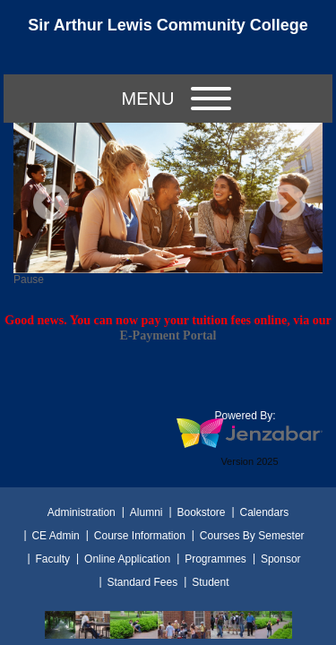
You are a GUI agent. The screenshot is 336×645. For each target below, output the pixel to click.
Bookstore (201, 512)
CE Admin (55, 535)
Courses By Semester (252, 535)
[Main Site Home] (168, 30)
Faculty (52, 559)
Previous (51, 202)
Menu (176, 98)
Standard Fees (142, 582)
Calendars (264, 512)
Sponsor (281, 559)
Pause (28, 279)
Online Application (127, 559)
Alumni (146, 512)
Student (210, 582)
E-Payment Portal (168, 335)
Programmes (215, 559)
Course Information (139, 535)
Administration (81, 512)
